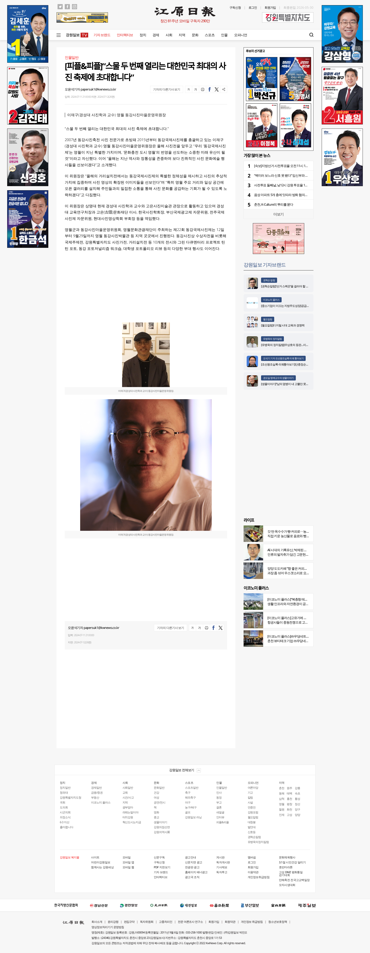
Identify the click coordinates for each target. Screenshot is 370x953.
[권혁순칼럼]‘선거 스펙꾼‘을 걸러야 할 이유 (286, 286)
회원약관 (230, 922)
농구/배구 (191, 807)
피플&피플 (222, 822)
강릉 (297, 788)
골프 (187, 812)
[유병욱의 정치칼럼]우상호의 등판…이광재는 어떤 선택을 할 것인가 (300, 345)
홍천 (289, 799)
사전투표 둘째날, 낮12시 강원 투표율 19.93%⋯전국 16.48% (293, 185)
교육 (125, 792)
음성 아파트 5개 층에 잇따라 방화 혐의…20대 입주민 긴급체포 (295, 194)
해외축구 (190, 797)
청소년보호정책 (277, 922)
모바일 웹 (128, 867)
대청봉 (252, 822)
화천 (289, 809)
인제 (281, 815)
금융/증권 (97, 792)
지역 (182, 34)
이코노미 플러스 (271, 299)
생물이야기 (160, 822)
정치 (143, 34)
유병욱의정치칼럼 (258, 842)
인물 (224, 34)
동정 (219, 797)
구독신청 (235, 7)
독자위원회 (146, 922)
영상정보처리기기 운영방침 (107, 927)
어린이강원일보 (100, 862)
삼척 (281, 799)
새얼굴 (220, 812)
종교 (156, 817)
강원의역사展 (162, 832)
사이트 (95, 857)
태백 (289, 793)
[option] (278, 102)
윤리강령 (113, 922)
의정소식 (65, 817)
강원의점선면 (162, 827)
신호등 (252, 832)
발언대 (252, 827)
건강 (156, 792)
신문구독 (159, 857)
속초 (297, 793)
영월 (281, 804)
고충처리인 (165, 922)
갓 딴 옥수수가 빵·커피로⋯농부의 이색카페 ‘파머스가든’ (304, 531)
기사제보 (221, 867)
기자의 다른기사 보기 (166, 89)
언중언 (252, 807)
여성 (156, 797)
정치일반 (65, 788)
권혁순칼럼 (254, 837)
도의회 (64, 807)
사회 (169, 34)
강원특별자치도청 (70, 797)
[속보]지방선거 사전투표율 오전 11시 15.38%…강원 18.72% (293, 165)
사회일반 (128, 788)
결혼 (219, 807)
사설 (250, 802)
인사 (219, 792)
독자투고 (221, 872)
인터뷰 (220, 817)
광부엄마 (128, 807)
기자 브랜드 (102, 34)
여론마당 (253, 788)
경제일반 (96, 788)
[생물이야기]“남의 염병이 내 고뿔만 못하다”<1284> (290, 384)
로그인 (253, 7)
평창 (289, 804)
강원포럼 (253, 812)
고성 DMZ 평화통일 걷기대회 (291, 873)
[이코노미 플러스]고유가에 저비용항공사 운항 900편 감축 (305, 618)
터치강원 (128, 817)
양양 (297, 815)
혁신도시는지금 (132, 822)
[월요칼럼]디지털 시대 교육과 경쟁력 (282, 325)
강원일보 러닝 (193, 817)
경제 (156, 34)
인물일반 (221, 788)
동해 (281, 793)
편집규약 (129, 922)
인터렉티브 (125, 34)
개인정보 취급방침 (252, 922)
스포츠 (209, 34)
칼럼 (250, 797)
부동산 (95, 797)
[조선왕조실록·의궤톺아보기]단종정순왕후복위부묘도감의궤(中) (298, 364)
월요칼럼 (267, 319)
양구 (297, 809)
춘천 (281, 788)
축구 (187, 792)
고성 (289, 815)
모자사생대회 (287, 885)
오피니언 (240, 34)
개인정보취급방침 (258, 877)
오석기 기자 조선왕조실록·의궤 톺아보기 (283, 358)
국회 (62, 802)
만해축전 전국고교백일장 (294, 880)
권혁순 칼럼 (269, 280)
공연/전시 (159, 802)
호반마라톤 (286, 867)
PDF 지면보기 (162, 867)
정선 (297, 804)
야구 (187, 802)
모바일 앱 (128, 862)
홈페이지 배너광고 (196, 872)
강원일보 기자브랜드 (265, 264)
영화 (156, 812)
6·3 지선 (64, 822)
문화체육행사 (287, 857)
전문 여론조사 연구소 (190, 922)
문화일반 (159, 788)
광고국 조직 (192, 877)
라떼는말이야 (131, 812)
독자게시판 (223, 862)
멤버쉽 (252, 857)
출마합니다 (66, 827)
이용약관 (253, 872)
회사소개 (96, 922)
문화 (195, 34)
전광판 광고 (192, 867)
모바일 (127, 857)
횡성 (297, 799)
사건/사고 (128, 797)
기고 (250, 792)
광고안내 (190, 857)
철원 (281, 809)
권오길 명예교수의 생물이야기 (278, 378)
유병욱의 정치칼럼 (272, 339)
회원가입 (270, 7)
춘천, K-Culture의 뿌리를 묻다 (273, 204)
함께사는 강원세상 (102, 867)
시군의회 (65, 812)
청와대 (64, 792)
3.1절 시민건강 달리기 (292, 862)
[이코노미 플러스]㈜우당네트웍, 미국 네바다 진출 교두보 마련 (308, 636)
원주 (289, 788)
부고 (219, 802)
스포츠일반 (191, 788)
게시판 (220, 857)
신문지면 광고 (193, 862)
